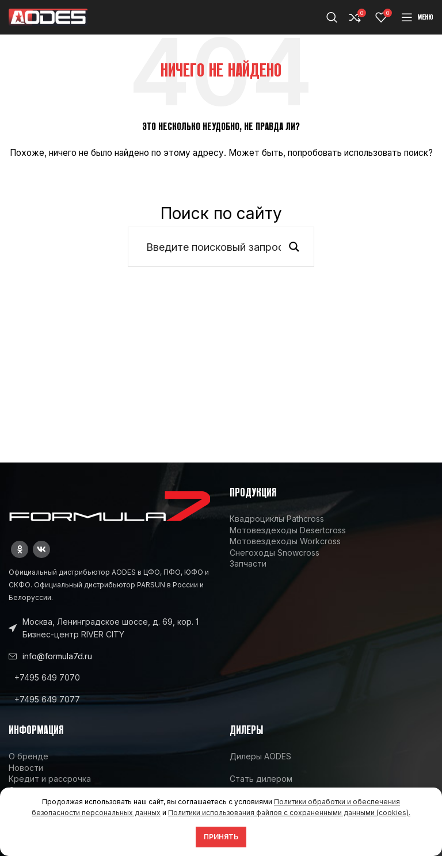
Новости (26, 768)
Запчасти (248, 563)
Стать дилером (261, 779)
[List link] (110, 677)
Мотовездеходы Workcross (285, 541)
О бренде (28, 756)
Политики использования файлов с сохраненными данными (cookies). (289, 812)
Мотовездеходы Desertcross (288, 530)
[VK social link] (41, 549)
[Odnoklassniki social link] (19, 549)
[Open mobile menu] (417, 17)
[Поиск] (332, 17)
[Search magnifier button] (294, 247)
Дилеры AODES (260, 756)
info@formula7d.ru (57, 656)
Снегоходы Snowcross (274, 552)
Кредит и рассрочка (50, 779)
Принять (221, 836)
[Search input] (213, 246)
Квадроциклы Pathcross (277, 518)
